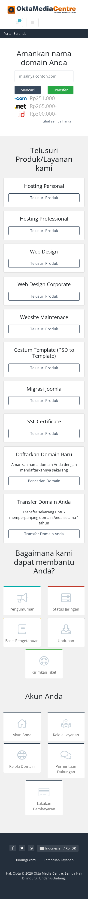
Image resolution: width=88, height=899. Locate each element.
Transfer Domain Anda (44, 533)
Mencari (28, 90)
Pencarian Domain (44, 480)
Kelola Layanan (66, 727)
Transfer (60, 90)
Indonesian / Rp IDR (58, 848)
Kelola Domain (22, 759)
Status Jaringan (66, 601)
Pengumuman (22, 601)
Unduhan (66, 633)
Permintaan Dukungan (66, 761)
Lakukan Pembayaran (44, 799)
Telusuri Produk (44, 197)
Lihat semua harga (56, 121)
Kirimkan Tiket (44, 665)
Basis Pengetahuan (22, 633)
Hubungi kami (25, 860)
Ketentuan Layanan (59, 860)
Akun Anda (22, 727)
